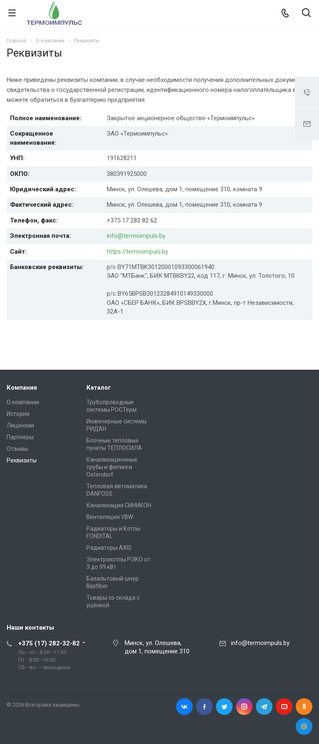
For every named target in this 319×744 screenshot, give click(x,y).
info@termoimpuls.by (136, 236)
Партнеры (20, 437)
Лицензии (20, 425)
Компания (22, 387)
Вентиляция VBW (109, 517)
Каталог (98, 387)
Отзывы (17, 448)
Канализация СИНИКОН (118, 505)
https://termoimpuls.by (137, 251)
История (18, 413)
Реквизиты (22, 460)
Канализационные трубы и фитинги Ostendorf (111, 467)
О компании (23, 402)
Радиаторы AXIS (109, 547)
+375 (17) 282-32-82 (49, 643)
